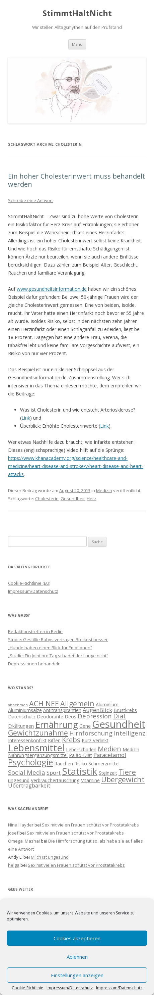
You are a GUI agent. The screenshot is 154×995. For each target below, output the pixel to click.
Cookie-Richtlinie (27, 988)
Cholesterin (47, 498)
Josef (13, 833)
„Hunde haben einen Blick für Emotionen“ (50, 648)
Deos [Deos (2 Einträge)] (70, 716)
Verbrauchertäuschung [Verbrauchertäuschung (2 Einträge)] (55, 780)
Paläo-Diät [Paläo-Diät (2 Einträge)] (80, 755)
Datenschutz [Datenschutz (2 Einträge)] (21, 716)
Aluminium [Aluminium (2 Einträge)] (107, 704)
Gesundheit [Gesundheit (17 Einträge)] (118, 724)
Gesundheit (73, 498)
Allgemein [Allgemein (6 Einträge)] (77, 703)
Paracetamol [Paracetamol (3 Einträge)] (109, 755)
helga (13, 865)
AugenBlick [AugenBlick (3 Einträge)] (97, 710)
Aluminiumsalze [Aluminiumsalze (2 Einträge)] (25, 710)
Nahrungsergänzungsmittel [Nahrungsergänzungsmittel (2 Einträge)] (38, 755)
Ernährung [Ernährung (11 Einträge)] (56, 724)
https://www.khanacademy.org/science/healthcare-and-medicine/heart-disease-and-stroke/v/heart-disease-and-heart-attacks (75, 466)
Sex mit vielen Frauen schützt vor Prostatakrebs (90, 825)
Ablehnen (77, 956)
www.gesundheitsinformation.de (52, 289)
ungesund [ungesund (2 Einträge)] (18, 780)
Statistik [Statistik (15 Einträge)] (79, 771)
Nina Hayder (20, 825)
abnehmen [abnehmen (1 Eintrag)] (18, 705)
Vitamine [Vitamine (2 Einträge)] (90, 780)
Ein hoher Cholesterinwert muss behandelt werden (76, 180)
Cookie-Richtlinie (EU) (29, 583)
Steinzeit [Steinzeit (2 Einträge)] (108, 773)
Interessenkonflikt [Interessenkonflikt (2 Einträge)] (27, 740)
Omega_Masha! (24, 841)
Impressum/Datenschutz (70, 988)
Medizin (104, 490)
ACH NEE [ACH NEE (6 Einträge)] (44, 703)
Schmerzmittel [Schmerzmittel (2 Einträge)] (104, 763)
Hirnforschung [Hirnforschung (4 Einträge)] (90, 733)
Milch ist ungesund (50, 857)
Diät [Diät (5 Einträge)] (119, 715)
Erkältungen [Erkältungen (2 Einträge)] (21, 726)
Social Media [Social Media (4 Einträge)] (26, 772)
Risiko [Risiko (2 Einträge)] (80, 763)
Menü (77, 44)
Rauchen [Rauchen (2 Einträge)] (63, 763)
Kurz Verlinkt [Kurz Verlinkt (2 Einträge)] (95, 740)
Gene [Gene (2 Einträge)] (85, 726)
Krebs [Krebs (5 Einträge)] (71, 739)
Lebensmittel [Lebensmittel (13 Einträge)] (36, 748)
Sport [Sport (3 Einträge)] (54, 772)
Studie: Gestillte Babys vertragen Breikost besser (58, 639)
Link (25, 418)
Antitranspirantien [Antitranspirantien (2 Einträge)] (62, 710)
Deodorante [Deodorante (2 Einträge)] (50, 716)
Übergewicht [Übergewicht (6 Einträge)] (123, 779)
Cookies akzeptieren (77, 938)
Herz (91, 498)
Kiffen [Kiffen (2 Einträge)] (54, 740)
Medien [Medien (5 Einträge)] (109, 748)
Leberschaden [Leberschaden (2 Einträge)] (81, 749)
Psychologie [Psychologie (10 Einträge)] (30, 762)
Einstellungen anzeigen (77, 975)
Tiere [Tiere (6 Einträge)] (127, 772)
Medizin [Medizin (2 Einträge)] (131, 749)
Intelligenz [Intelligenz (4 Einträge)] (129, 733)
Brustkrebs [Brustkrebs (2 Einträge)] (125, 710)
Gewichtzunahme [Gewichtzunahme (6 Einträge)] (38, 733)
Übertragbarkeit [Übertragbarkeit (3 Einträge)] (29, 785)
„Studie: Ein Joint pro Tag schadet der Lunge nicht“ (58, 656)
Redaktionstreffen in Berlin (35, 631)
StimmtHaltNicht (77, 13)
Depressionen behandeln (34, 664)
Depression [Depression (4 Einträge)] (95, 716)
